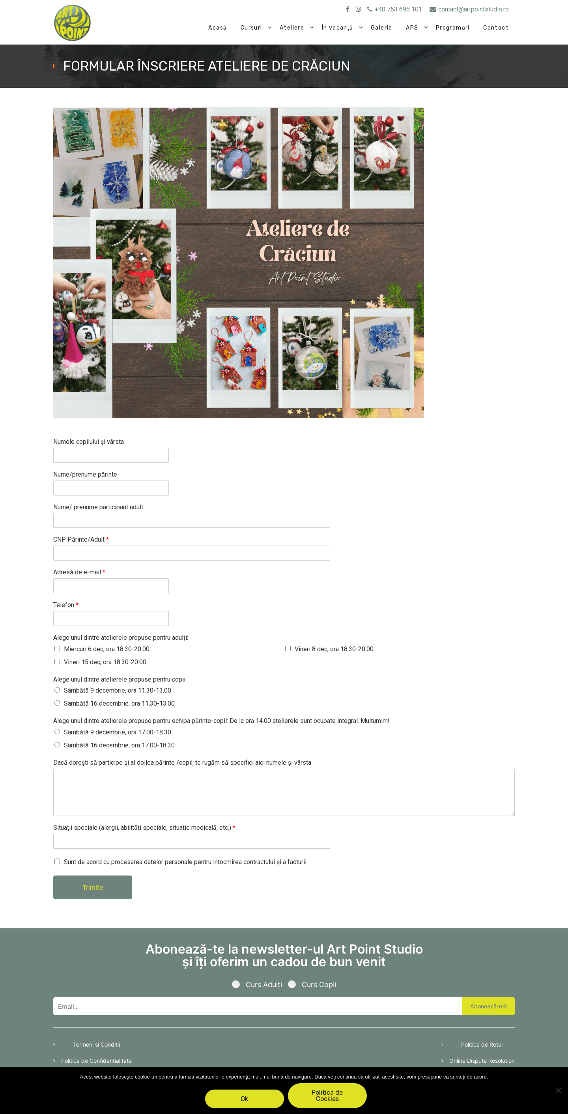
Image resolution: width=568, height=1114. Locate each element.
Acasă (217, 27)
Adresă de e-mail (79, 572)
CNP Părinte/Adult (81, 539)
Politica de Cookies (327, 1096)
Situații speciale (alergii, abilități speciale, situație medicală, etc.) (144, 827)
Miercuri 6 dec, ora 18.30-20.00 (106, 649)
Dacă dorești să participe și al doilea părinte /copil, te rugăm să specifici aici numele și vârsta (182, 762)
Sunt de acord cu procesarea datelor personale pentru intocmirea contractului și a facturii (185, 862)
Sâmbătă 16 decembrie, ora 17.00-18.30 (119, 745)
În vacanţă (337, 27)
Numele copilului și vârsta (88, 441)
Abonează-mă (488, 1006)
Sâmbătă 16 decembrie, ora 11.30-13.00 (119, 703)
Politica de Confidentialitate (96, 1060)
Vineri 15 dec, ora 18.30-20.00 (105, 662)
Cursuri (251, 27)
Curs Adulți (260, 984)
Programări (453, 27)
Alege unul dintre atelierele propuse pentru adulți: (120, 637)
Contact (496, 27)
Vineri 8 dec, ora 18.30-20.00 (334, 649)
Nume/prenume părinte (85, 474)
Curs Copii (312, 984)
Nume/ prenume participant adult (98, 507)
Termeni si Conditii (96, 1044)
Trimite (92, 887)
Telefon (65, 605)
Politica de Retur (482, 1044)
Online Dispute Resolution (482, 1060)
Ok (244, 1099)
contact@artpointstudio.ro (469, 9)
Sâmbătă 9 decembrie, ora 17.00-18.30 (117, 732)
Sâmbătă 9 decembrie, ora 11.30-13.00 (117, 690)
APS (412, 27)
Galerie (381, 27)
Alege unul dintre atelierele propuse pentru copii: (120, 679)
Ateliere (292, 27)
